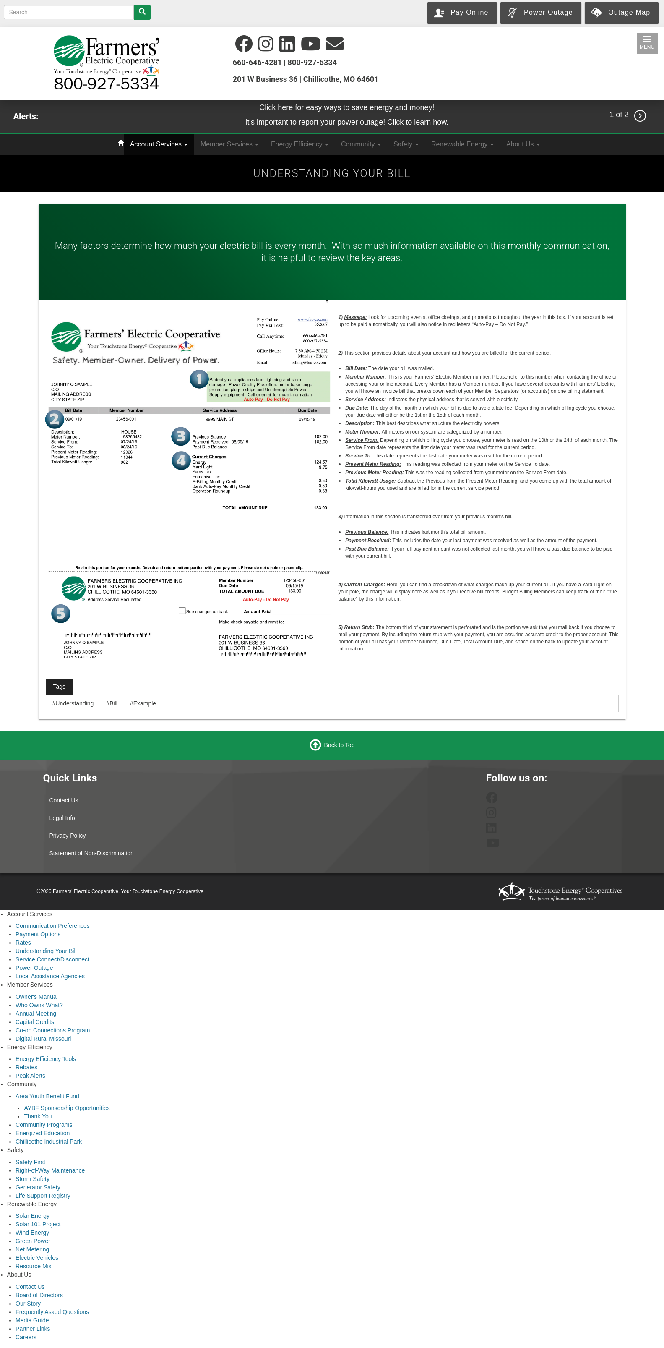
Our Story (28, 1303)
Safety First (30, 1162)
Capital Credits (35, 1022)
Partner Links (33, 1328)
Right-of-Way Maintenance (50, 1170)
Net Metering (32, 1249)
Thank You (38, 1116)
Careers (26, 1337)
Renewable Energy (462, 144)
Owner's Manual (37, 996)
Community (361, 144)
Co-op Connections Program (53, 1030)
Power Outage (34, 967)
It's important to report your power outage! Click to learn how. (347, 122)
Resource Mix (34, 1266)
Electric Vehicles (37, 1257)
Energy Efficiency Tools (46, 1058)
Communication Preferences (53, 925)
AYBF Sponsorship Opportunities (66, 1108)
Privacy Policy (67, 835)
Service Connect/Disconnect (52, 959)
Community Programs (44, 1124)
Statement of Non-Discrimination (91, 853)
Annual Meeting (36, 1013)
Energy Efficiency (299, 144)
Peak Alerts (30, 1075)
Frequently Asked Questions (52, 1312)
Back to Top (339, 744)
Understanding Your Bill (46, 951)
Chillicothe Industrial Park (49, 1141)
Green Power (33, 1241)
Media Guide (32, 1320)
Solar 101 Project (38, 1224)
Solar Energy (32, 1215)
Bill (113, 703)
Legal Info (62, 818)
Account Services (158, 144)
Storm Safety (32, 1179)
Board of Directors (39, 1295)
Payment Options (38, 934)
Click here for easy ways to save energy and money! (346, 107)
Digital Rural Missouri (43, 1038)
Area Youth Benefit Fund (47, 1096)
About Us (523, 144)
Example (144, 703)
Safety (406, 144)
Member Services (229, 144)
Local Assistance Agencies (50, 976)
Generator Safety (38, 1187)
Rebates (26, 1067)
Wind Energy (32, 1232)
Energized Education (43, 1133)
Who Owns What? (39, 1005)
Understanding (74, 703)
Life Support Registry (43, 1195)
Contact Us (63, 800)
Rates (23, 942)
